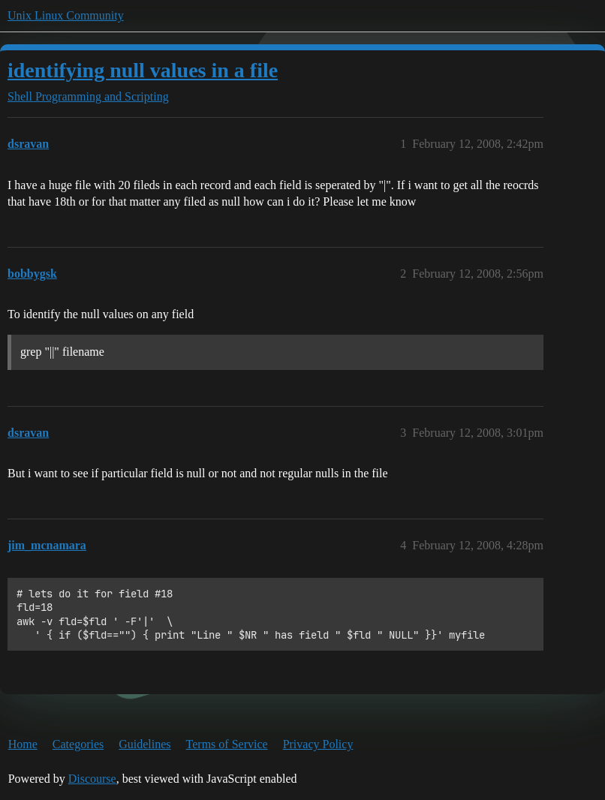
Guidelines (144, 744)
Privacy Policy (318, 744)
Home (23, 744)
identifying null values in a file (143, 70)
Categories (78, 744)
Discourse (92, 778)
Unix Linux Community (66, 15)
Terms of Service (227, 744)
